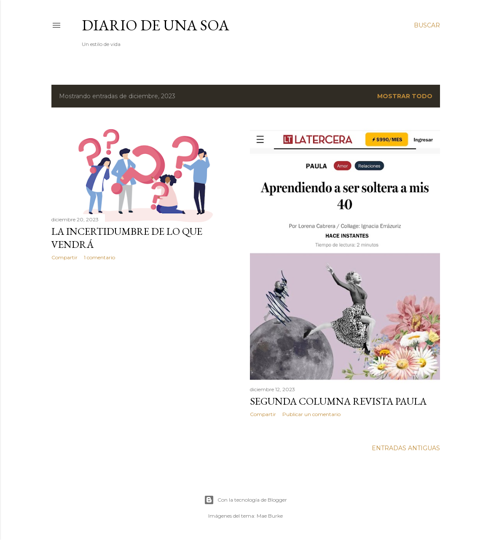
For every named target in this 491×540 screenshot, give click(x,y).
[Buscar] (427, 25)
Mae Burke (270, 516)
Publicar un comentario (311, 414)
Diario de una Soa (155, 25)
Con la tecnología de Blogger (245, 500)
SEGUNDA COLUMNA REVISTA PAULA (338, 401)
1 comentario (99, 257)
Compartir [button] (64, 257)
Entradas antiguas (406, 448)
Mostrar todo (404, 96)
